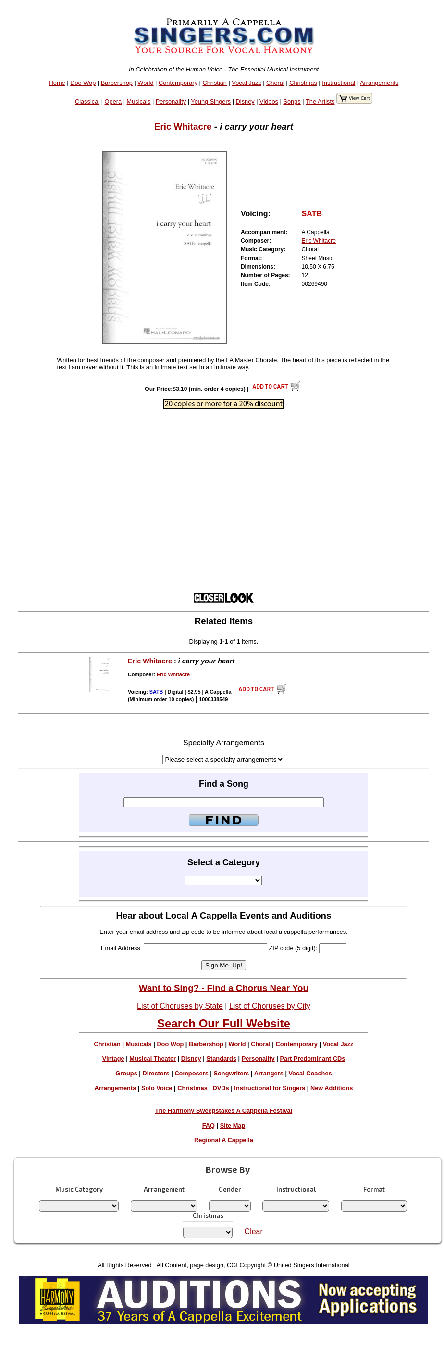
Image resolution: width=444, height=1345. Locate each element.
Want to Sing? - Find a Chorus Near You (223, 988)
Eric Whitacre (183, 126)
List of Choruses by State (180, 1006)
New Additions (331, 1088)
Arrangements (379, 82)
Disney (245, 101)
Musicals (139, 101)
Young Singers (211, 101)
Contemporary (178, 82)
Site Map (233, 1125)
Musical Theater (152, 1058)
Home (57, 82)
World (145, 82)
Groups (126, 1073)
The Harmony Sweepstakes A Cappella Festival (224, 1110)
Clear (254, 1231)
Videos (268, 101)
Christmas (303, 82)
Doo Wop (83, 82)
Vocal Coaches (310, 1073)
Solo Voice (156, 1088)
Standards (221, 1058)
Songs (291, 101)
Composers (191, 1073)
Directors (155, 1073)
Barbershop (117, 82)
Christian (214, 82)
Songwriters (231, 1073)
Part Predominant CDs (312, 1058)
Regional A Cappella (223, 1140)
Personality (171, 101)
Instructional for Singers (269, 1088)
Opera (113, 101)
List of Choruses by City (269, 1006)
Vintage (113, 1058)
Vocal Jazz (246, 82)
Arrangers (269, 1073)
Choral (275, 82)
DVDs (221, 1088)
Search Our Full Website (223, 1023)
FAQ (208, 1125)
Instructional (338, 82)
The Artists (320, 101)
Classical (87, 101)
